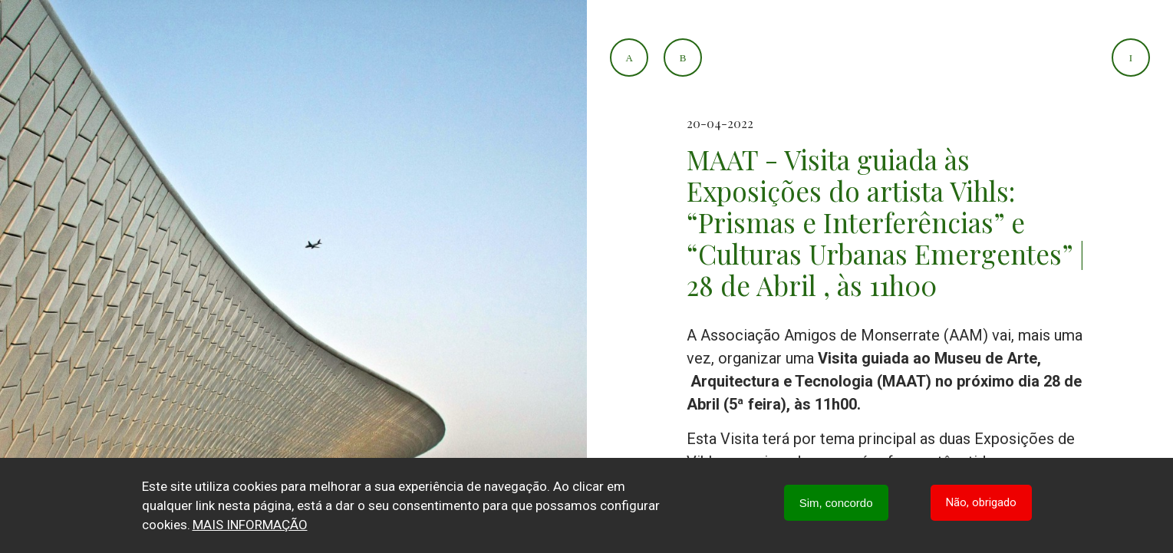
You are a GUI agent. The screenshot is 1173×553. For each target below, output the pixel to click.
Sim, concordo (836, 502)
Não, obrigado (981, 502)
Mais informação (250, 524)
